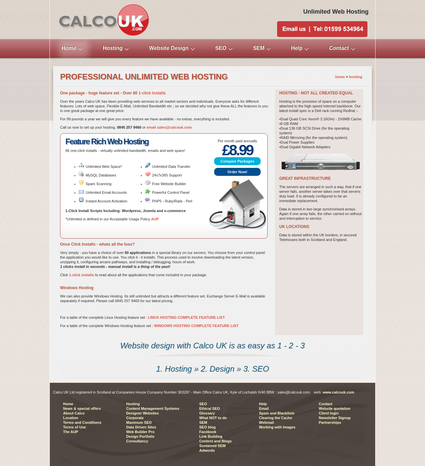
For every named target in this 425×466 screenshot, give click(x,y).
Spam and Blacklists (277, 413)
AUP (155, 219)
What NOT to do (213, 418)
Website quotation (334, 408)
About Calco (74, 413)
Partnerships (330, 422)
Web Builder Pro (140, 432)
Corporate (135, 418)
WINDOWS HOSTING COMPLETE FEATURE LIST (196, 326)
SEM (203, 422)
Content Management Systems (152, 408)
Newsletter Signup (335, 418)
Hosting (133, 404)
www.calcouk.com (338, 392)
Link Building (210, 436)
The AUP (70, 432)
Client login (329, 413)
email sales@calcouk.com (169, 127)
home (340, 77)
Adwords (207, 450)
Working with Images (277, 427)
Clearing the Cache (275, 418)
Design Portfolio (140, 436)
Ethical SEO (209, 408)
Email (264, 408)
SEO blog (207, 427)
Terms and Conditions (82, 422)
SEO (203, 404)
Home (68, 404)
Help (263, 404)
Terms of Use (74, 427)
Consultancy (137, 441)
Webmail (266, 422)
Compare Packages (237, 161)
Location (70, 418)
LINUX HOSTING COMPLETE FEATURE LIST (186, 317)
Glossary (207, 413)
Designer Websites (142, 413)
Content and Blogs (215, 441)
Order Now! (237, 172)
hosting (355, 77)
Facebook (207, 432)
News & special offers (82, 408)
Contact (325, 404)
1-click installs (152, 93)
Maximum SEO (139, 422)
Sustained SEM (212, 446)
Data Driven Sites (141, 427)
